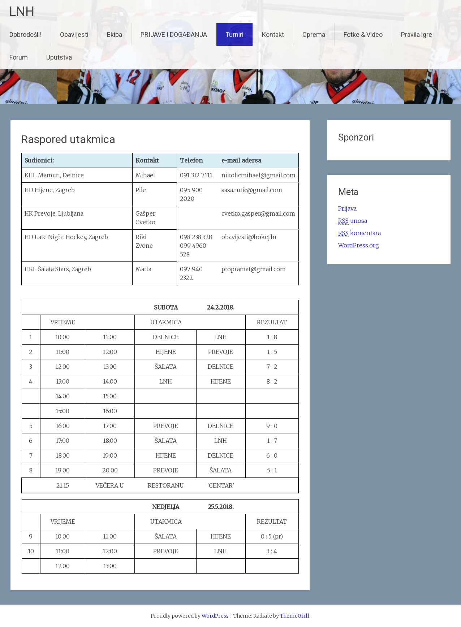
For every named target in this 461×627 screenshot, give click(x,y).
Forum (18, 57)
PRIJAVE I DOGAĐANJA (174, 34)
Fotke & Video (363, 34)
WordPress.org (358, 245)
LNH (21, 11)
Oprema (313, 34)
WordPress (215, 616)
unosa (352, 221)
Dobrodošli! (25, 34)
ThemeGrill (294, 616)
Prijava (347, 208)
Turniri (234, 34)
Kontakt (273, 34)
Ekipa (114, 34)
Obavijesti (74, 34)
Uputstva (59, 57)
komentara (359, 233)
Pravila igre (416, 34)
